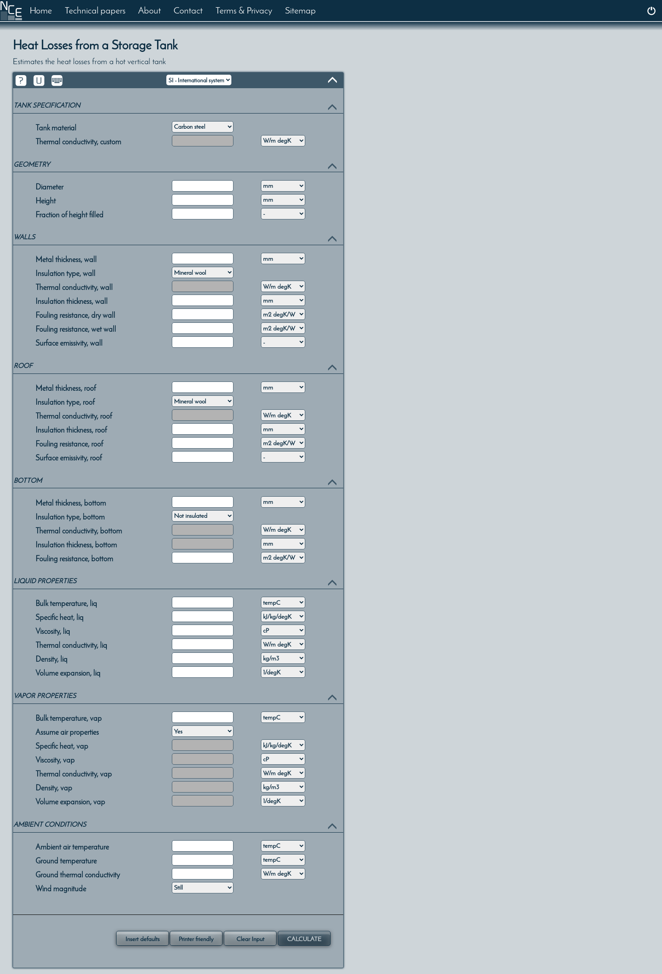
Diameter (49, 186)
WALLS (24, 237)
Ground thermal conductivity (77, 874)
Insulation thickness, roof (71, 429)
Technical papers (95, 10)
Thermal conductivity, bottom (78, 530)
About (149, 10)
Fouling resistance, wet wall (75, 328)
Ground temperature (66, 860)
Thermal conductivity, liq (71, 644)
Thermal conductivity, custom (78, 141)
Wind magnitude (60, 888)
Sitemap (300, 10)
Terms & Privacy (243, 10)
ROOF (23, 366)
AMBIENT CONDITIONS (50, 824)
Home (41, 10)
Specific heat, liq (59, 616)
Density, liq (51, 658)
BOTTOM (28, 480)
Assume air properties (67, 731)
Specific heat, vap (61, 745)
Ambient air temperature (72, 846)
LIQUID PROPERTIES (45, 581)
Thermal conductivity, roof (73, 415)
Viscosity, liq (52, 630)
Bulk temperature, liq (66, 602)
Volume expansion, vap (70, 801)
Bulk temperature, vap (68, 717)
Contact (188, 10)
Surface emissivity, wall (69, 342)
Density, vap (53, 787)
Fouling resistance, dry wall (75, 314)
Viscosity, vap (55, 759)
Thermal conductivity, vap (73, 773)
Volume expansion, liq (67, 672)
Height (45, 200)
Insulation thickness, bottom (76, 544)
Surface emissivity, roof (68, 457)
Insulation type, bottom (70, 516)
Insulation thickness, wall (71, 300)
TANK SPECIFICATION (47, 105)
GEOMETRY (32, 164)
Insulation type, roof (65, 401)
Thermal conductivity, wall (74, 286)
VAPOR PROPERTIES (45, 696)
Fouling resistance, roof (69, 443)
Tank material (55, 127)
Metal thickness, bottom (70, 502)
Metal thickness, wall (66, 258)
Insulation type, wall (65, 272)
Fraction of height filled (69, 214)
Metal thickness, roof (65, 387)
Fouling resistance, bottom (74, 558)
